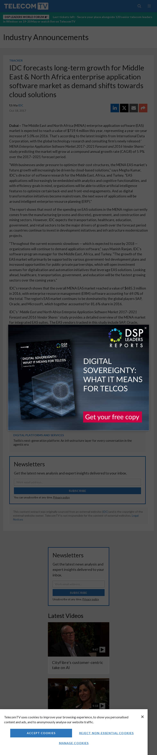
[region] (74, 732)
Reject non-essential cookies (106, 733)
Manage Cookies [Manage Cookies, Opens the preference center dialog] (74, 743)
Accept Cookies (41, 733)
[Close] (142, 716)
